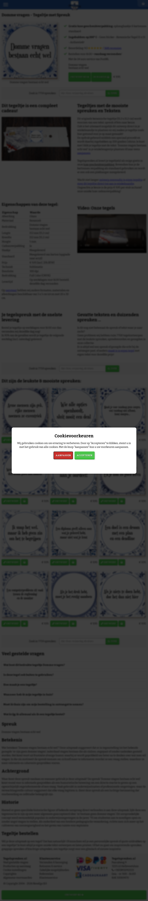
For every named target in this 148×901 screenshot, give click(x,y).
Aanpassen (63, 455)
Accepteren (84, 455)
